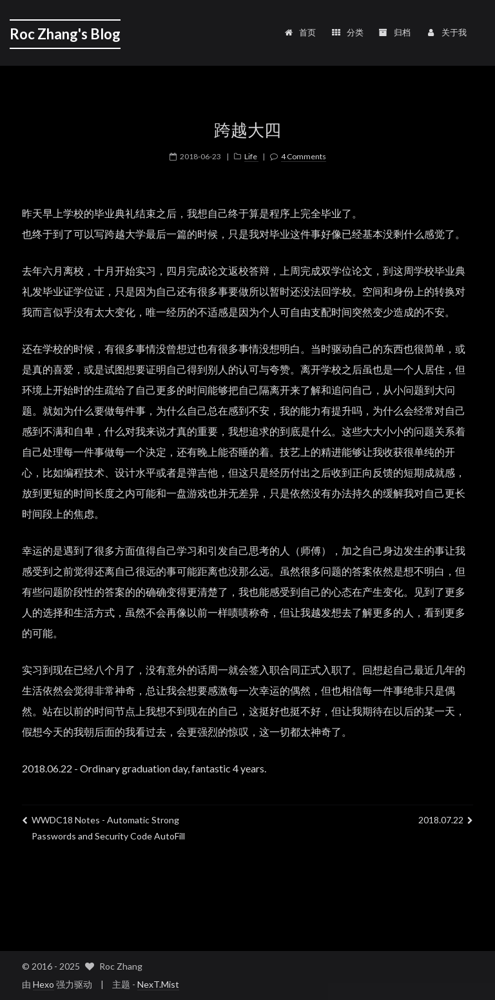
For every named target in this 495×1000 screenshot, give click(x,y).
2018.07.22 (445, 819)
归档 (394, 32)
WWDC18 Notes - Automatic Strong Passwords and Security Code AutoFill (103, 827)
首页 (299, 32)
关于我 (446, 32)
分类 (347, 32)
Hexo (43, 984)
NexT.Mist (158, 984)
